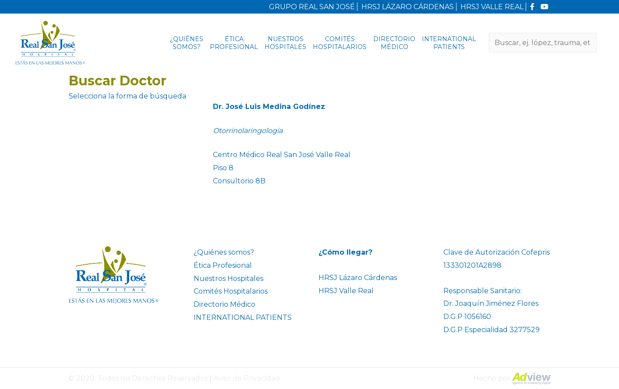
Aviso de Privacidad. (247, 378)
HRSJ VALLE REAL (491, 7)
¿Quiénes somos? (186, 43)
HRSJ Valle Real (346, 291)
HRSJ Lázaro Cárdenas (357, 277)
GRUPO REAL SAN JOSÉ (312, 7)
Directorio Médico (394, 43)
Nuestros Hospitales (285, 43)
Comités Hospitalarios (340, 43)
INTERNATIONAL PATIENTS (449, 43)
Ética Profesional (234, 43)
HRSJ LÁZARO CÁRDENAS (407, 7)
